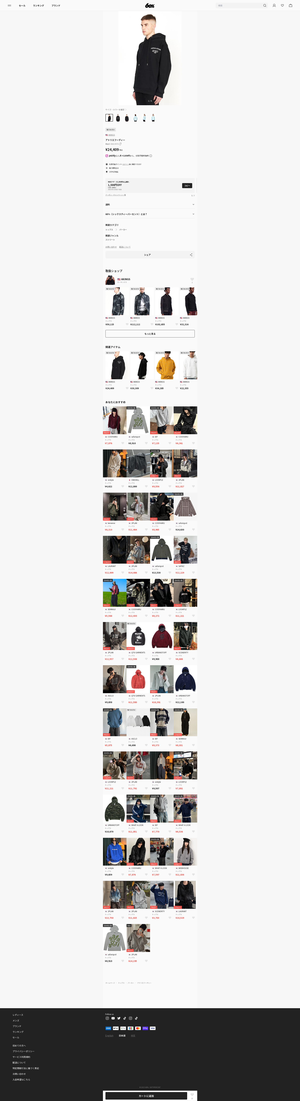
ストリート (110, 239)
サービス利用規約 (21, 1056)
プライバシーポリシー (24, 1051)
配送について (125, 246)
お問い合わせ (111, 246)
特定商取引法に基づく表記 (26, 1068)
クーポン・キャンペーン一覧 (115, 195)
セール (22, 5)
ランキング (38, 5)
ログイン (126, 164)
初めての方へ (19, 1045)
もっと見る (150, 333)
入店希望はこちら (21, 1079)
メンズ (16, 1020)
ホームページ (110, 983)
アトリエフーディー (144, 983)
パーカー (123, 229)
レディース (18, 1014)
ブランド (56, 5)
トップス (109, 229)
